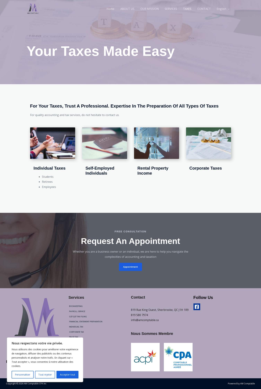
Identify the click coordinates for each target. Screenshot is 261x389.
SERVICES (172, 9)
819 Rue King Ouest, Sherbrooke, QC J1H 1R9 (160, 310)
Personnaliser (22, 374)
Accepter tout (67, 374)
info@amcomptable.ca (145, 320)
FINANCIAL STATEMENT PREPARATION (86, 321)
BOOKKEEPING (75, 306)
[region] (45, 359)
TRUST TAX (74, 337)
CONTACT (204, 9)
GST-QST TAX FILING (78, 316)
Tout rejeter (45, 374)
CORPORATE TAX (76, 331)
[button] (130, 267)
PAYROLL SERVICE (77, 311)
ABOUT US (130, 9)
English (222, 9)
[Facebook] (196, 306)
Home (113, 9)
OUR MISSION (152, 9)
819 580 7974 (139, 315)
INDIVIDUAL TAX (76, 326)
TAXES (188, 9)
